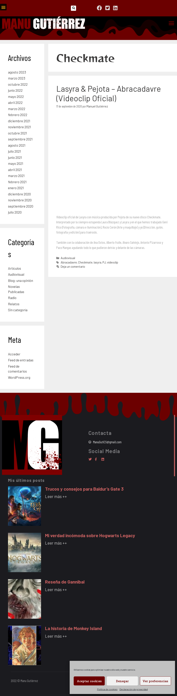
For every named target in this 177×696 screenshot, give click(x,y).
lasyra (97, 262)
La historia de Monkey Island (73, 628)
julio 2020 (15, 212)
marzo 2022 (16, 109)
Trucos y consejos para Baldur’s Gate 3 (84, 489)
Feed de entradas (20, 360)
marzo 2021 (16, 176)
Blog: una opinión (20, 280)
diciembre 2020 (19, 194)
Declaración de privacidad (134, 689)
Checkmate (85, 262)
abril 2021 (15, 170)
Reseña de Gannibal (64, 582)
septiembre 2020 (20, 206)
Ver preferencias (155, 681)
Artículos (14, 268)
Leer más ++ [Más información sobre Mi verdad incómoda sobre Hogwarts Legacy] (56, 542)
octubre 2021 (17, 133)
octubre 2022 (18, 84)
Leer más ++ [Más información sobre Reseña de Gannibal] (56, 589)
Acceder (14, 354)
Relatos (13, 304)
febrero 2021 (17, 182)
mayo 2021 (15, 163)
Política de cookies (107, 689)
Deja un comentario (73, 266)
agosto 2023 (17, 72)
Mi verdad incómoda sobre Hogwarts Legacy (90, 535)
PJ (104, 262)
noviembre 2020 (20, 200)
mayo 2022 (16, 96)
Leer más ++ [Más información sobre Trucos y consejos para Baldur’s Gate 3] (56, 496)
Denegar (122, 681)
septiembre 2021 (20, 139)
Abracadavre (69, 262)
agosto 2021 (16, 145)
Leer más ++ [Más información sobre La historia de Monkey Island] (56, 635)
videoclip (112, 262)
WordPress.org (19, 377)
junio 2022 (15, 90)
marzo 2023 (16, 78)
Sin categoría (17, 310)
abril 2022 (15, 102)
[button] (3, 7)
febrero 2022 (17, 115)
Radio (12, 298)
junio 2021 (15, 157)
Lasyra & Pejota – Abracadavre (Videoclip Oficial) (108, 93)
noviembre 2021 (19, 127)
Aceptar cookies (89, 681)
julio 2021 (14, 151)
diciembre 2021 (19, 121)
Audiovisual (68, 258)
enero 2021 (16, 188)
